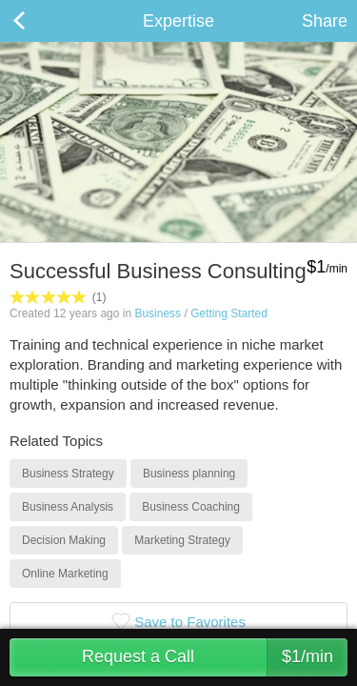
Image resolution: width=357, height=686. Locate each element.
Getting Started (229, 313)
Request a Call (214, 657)
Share (324, 20)
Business (157, 313)
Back (38, 21)
